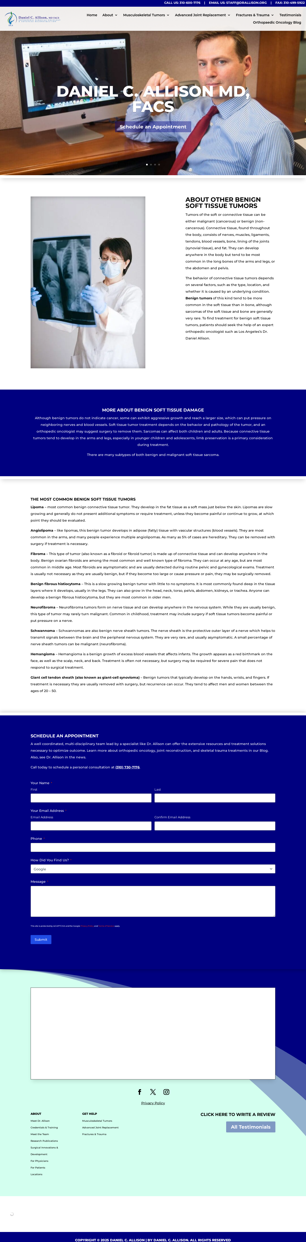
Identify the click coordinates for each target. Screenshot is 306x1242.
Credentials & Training (44, 1121)
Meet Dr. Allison (40, 1114)
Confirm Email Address (172, 817)
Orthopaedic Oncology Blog (277, 22)
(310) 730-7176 (127, 767)
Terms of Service (106, 926)
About (108, 15)
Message (39, 881)
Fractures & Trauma (252, 15)
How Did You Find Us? (51, 860)
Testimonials (290, 15)
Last (157, 789)
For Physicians (39, 1154)
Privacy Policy (87, 926)
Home (92, 15)
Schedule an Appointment (153, 135)
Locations (36, 1168)
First (34, 789)
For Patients (38, 1161)
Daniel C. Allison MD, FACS (153, 107)
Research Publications (44, 1134)
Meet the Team (40, 1128)
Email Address (42, 817)
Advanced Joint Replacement (200, 15)
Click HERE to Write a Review (238, 1108)
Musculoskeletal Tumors (144, 15)
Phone (38, 838)
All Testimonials (251, 1121)
